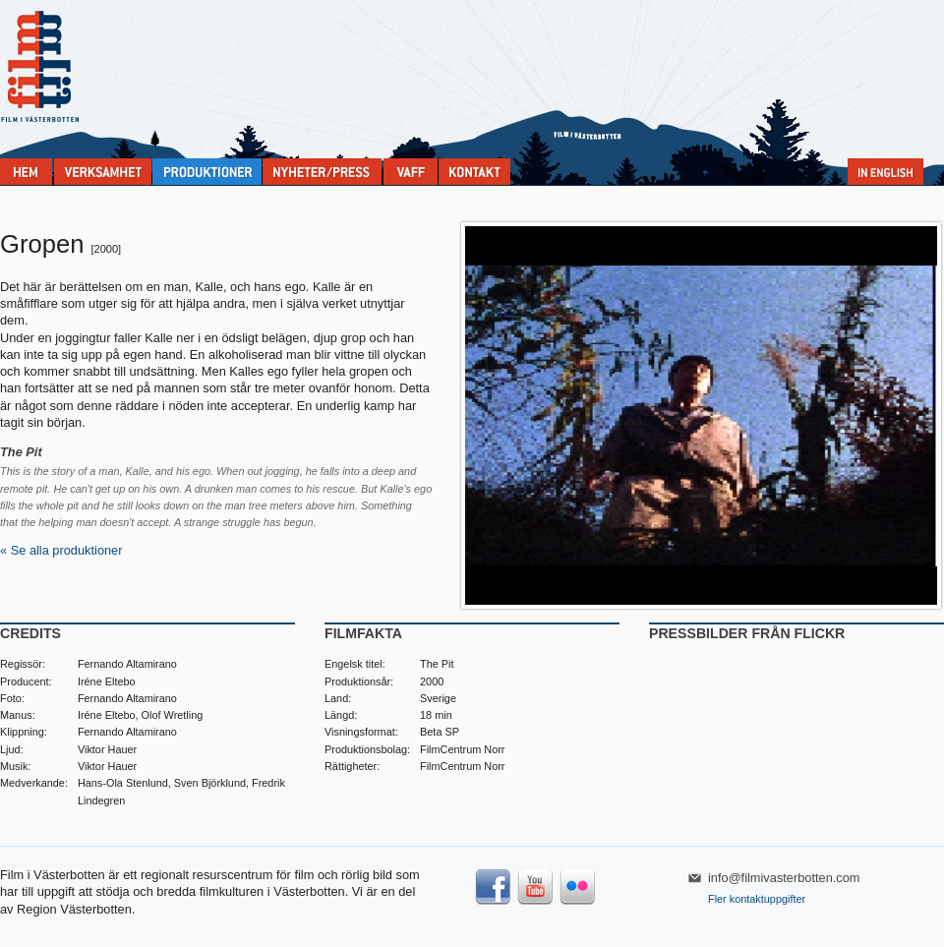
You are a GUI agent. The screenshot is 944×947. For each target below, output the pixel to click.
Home (26, 171)
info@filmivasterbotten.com (784, 877)
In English (885, 171)
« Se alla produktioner (61, 550)
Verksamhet (102, 171)
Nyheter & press (322, 171)
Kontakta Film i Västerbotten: (474, 171)
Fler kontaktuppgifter (756, 899)
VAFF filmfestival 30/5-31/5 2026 (411, 171)
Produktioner (207, 171)
